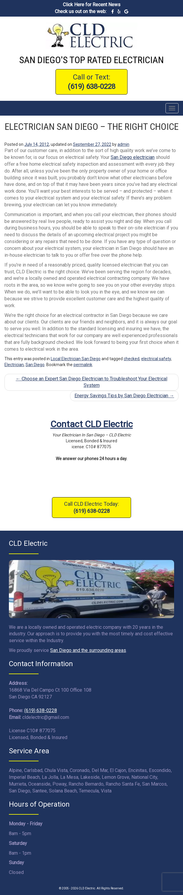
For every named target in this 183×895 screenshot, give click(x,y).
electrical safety (156, 358)
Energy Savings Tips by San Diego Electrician (124, 395)
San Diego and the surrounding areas (88, 650)
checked (131, 358)
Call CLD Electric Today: (91, 507)
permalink (83, 364)
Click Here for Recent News (91, 4)
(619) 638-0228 (40, 710)
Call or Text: (91, 82)
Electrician (14, 364)
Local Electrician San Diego (76, 358)
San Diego (35, 364)
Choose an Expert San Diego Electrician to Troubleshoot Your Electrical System (91, 382)
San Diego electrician (133, 157)
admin (123, 144)
